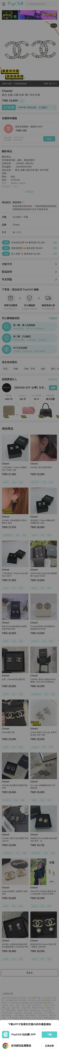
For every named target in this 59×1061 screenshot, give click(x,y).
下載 (49, 1034)
